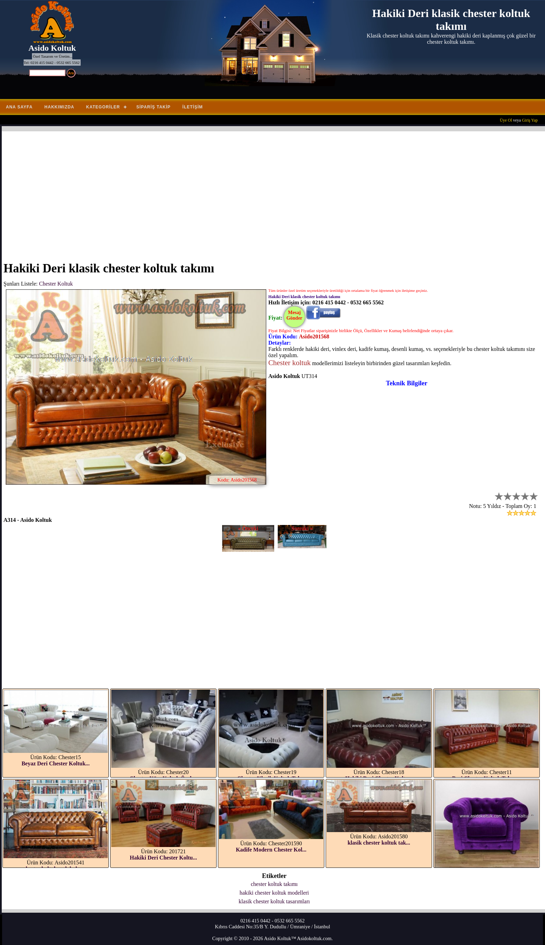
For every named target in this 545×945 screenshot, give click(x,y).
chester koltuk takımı (274, 884)
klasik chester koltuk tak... (379, 843)
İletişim (192, 107)
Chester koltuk (289, 363)
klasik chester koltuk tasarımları (274, 901)
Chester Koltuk (56, 284)
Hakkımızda (59, 107)
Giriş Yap (530, 120)
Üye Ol (506, 120)
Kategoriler (103, 107)
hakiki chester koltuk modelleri (274, 893)
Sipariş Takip (153, 107)
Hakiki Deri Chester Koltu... (163, 858)
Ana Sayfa (19, 107)
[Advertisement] (212, 192)
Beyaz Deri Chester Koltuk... (56, 763)
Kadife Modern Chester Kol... (271, 850)
